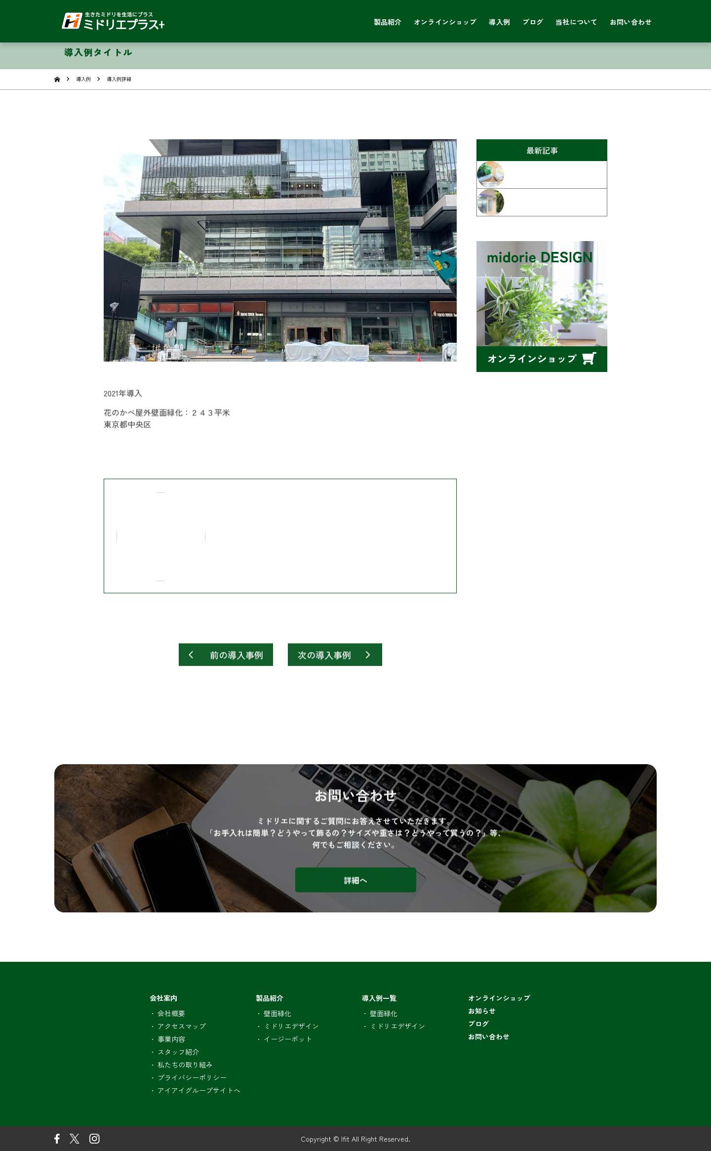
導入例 (83, 78)
